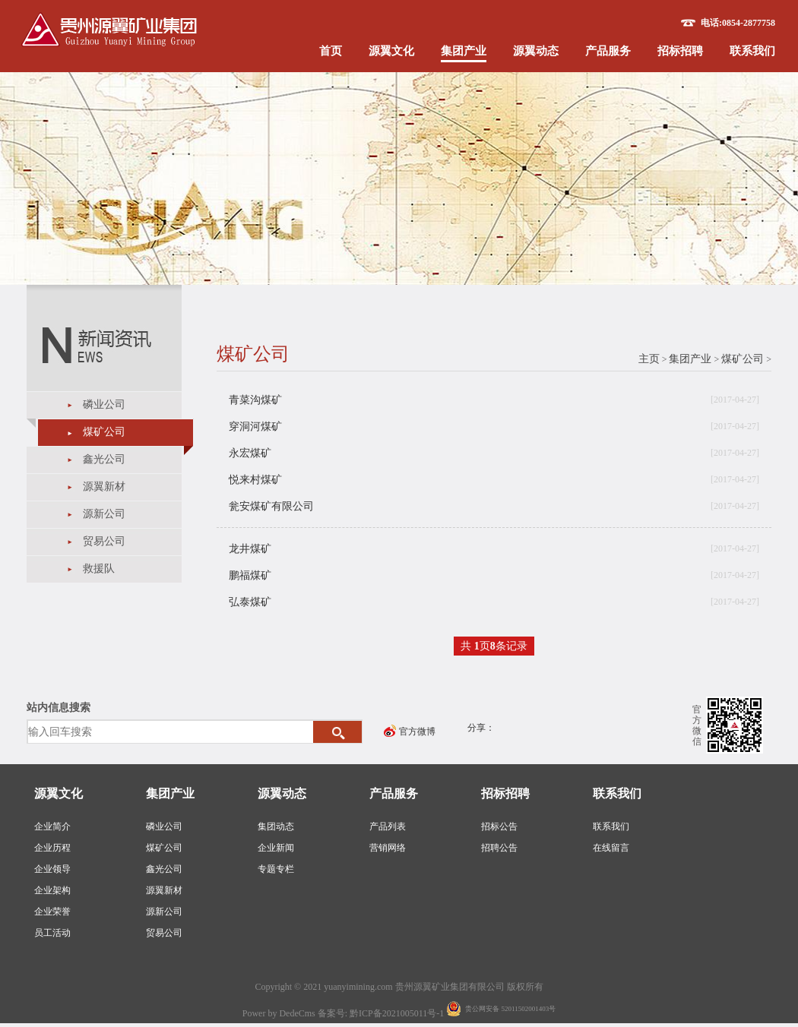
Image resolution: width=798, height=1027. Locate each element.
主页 (649, 359)
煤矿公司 (104, 432)
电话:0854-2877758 (738, 22)
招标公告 (499, 826)
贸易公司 (104, 541)
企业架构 (52, 890)
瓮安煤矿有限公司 (271, 506)
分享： (481, 727)
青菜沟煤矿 (255, 400)
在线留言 (611, 847)
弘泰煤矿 (250, 602)
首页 (330, 51)
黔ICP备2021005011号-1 (398, 1013)
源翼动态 (536, 51)
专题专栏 (276, 869)
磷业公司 (104, 404)
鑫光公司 (104, 459)
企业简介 (52, 826)
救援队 (99, 568)
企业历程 (52, 847)
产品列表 (387, 826)
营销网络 (387, 847)
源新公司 (104, 514)
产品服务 (608, 51)
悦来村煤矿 (255, 479)
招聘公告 (499, 847)
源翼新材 (104, 486)
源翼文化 (391, 51)
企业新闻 (276, 847)
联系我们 (752, 51)
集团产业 (463, 51)
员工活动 (52, 932)
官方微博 (417, 731)
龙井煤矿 (250, 549)
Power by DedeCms (278, 1013)
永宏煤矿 (250, 453)
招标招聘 (680, 51)
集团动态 (276, 826)
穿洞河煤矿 (255, 426)
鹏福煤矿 (250, 575)
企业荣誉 (52, 911)
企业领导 (52, 869)
